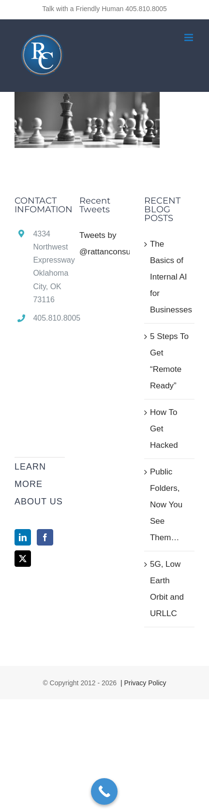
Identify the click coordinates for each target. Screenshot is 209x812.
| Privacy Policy (142, 683)
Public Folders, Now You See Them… (166, 504)
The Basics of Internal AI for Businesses (170, 276)
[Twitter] (23, 558)
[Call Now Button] (104, 791)
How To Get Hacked (164, 429)
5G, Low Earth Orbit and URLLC (167, 589)
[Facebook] (45, 537)
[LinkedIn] (23, 537)
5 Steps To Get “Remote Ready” (169, 361)
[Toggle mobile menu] (189, 37)
